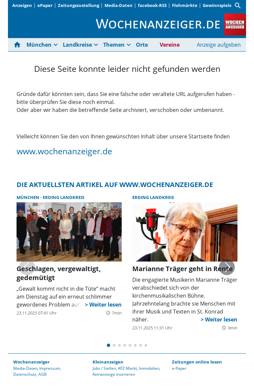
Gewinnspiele (217, 5)
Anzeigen (22, 5)
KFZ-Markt (127, 368)
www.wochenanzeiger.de (64, 151)
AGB (42, 374)
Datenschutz (24, 374)
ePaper (45, 5)
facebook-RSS (152, 5)
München (39, 44)
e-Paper (179, 368)
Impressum (49, 368)
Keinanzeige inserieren (114, 374)
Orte (142, 44)
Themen (114, 44)
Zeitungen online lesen (197, 362)
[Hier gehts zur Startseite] (18, 44)
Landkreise (77, 44)
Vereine (170, 44)
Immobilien (149, 368)
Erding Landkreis (63, 197)
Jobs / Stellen (104, 368)
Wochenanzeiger (31, 362)
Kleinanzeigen (108, 362)
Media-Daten (119, 5)
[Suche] (237, 6)
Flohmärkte (184, 5)
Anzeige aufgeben (219, 44)
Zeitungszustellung (78, 5)
